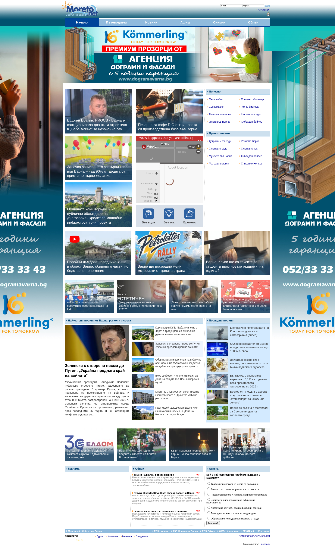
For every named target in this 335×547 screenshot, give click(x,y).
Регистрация (264, 10)
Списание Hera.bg (251, 163)
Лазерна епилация (219, 114)
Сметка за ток (248, 148)
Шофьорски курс (250, 114)
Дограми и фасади (219, 141)
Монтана (126, 536)
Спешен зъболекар (251, 99)
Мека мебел (215, 99)
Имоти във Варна (218, 121)
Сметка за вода (217, 148)
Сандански (141, 536)
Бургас (99, 536)
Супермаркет (216, 106)
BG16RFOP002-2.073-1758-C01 (254, 536)
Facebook (265, 544)
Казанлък (112, 536)
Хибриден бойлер (250, 121)
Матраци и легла (218, 163)
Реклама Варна (249, 141)
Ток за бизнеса (249, 106)
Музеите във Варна (219, 156)
